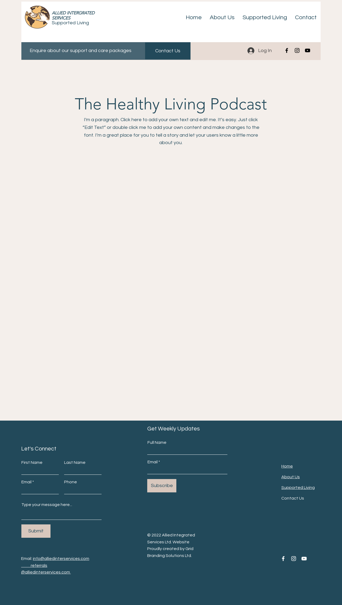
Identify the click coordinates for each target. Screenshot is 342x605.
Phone (70, 482)
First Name (31, 462)
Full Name (156, 442)
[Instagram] (297, 50)
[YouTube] (307, 50)
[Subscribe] (161, 485)
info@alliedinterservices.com (61, 558)
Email (26, 482)
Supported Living (70, 22)
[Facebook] (286, 50)
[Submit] (35, 531)
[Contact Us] (168, 50)
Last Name (75, 462)
